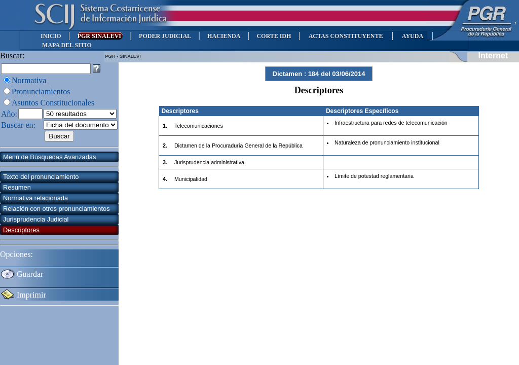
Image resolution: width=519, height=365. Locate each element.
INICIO (51, 36)
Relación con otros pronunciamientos (56, 208)
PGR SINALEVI (100, 36)
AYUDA (412, 36)
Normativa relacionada (35, 198)
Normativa (29, 80)
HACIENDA (223, 36)
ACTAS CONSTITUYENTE (345, 36)
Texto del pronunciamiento (41, 176)
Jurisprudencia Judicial (35, 219)
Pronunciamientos (41, 91)
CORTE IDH (273, 36)
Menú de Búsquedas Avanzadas (49, 157)
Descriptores (21, 230)
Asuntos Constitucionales (53, 102)
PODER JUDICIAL (165, 36)
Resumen (17, 187)
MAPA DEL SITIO (67, 45)
